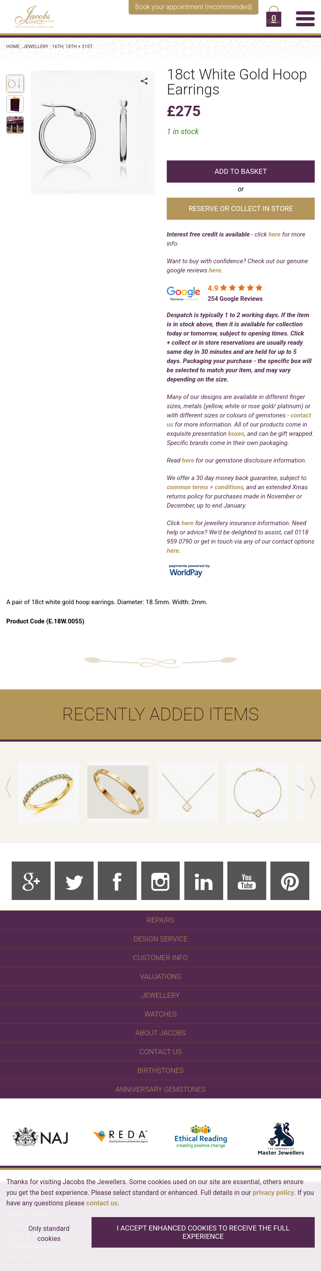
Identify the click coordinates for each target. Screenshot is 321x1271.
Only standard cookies (48, 1234)
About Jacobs (160, 1033)
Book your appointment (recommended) (193, 7)
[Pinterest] (289, 881)
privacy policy (273, 1193)
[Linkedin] (203, 881)
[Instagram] (160, 881)
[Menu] (305, 18)
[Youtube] (246, 881)
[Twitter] (74, 881)
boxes (236, 433)
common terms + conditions (205, 487)
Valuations (160, 976)
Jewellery (35, 46)
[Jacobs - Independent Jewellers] (30, 15)
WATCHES (160, 1014)
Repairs (160, 920)
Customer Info (160, 957)
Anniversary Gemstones (161, 1089)
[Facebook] (117, 881)
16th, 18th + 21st (72, 46)
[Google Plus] (31, 881)
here (274, 234)
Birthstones (161, 1070)
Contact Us (160, 1051)
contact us (101, 1203)
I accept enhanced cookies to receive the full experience (203, 1232)
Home (13, 46)
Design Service (160, 939)
